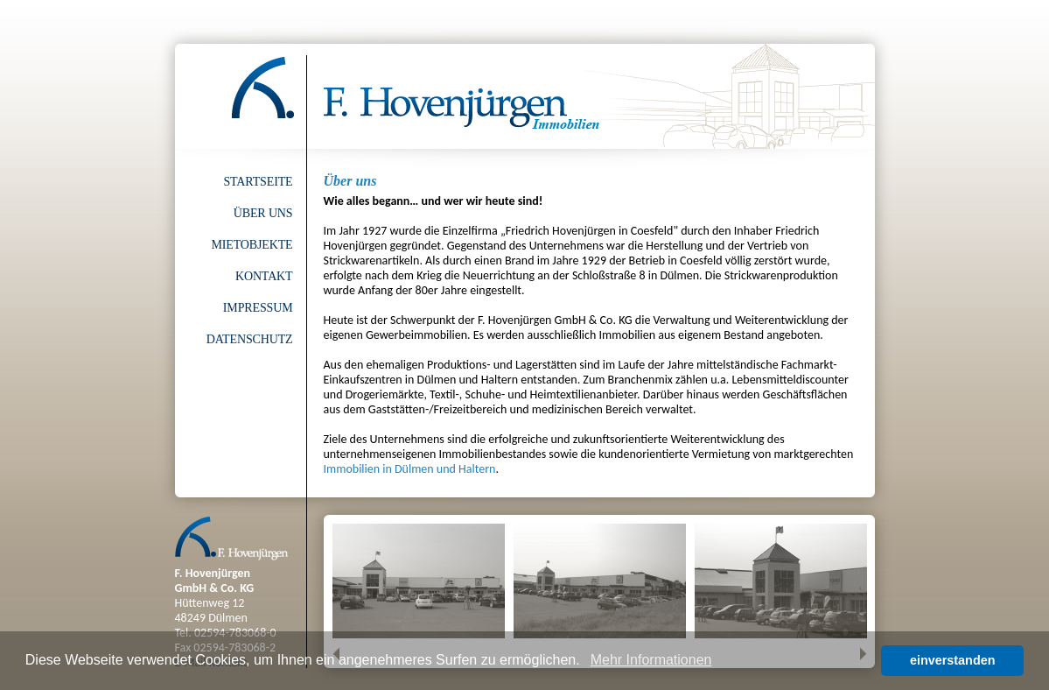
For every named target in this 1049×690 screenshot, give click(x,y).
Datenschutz (249, 339)
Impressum (258, 307)
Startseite (257, 181)
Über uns (263, 213)
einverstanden (953, 660)
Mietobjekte (251, 244)
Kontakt (264, 276)
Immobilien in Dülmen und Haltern (410, 468)
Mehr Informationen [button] (651, 659)
